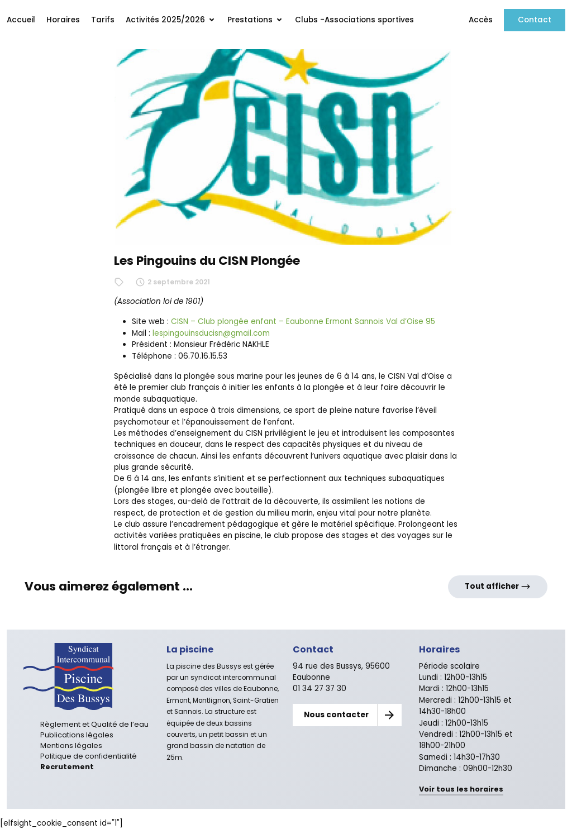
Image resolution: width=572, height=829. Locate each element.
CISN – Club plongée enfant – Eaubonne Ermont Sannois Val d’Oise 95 (303, 321)
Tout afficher (498, 586)
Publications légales (76, 735)
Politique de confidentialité (88, 756)
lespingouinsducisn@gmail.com (211, 333)
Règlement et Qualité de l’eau (94, 724)
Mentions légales (71, 745)
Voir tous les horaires (461, 789)
